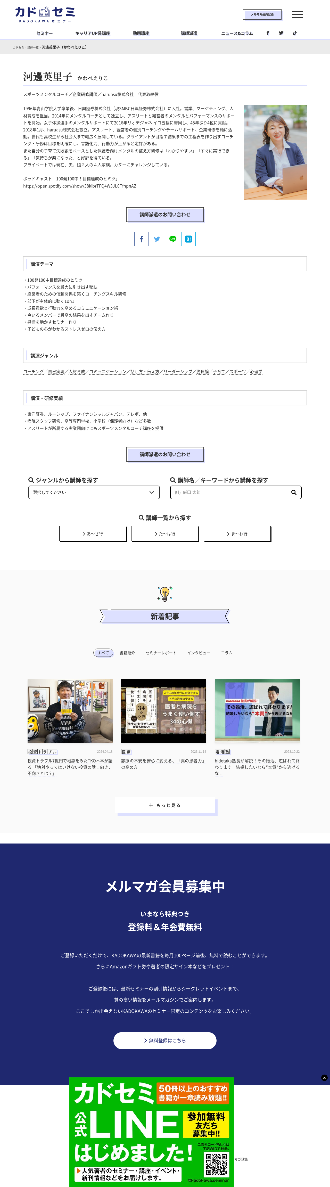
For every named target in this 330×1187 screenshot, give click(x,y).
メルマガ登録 (241, 1158)
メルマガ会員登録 (249, 14)
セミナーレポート (161, 651)
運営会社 (188, 1158)
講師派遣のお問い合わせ (165, 214)
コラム (227, 651)
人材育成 (77, 370)
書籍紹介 (127, 651)
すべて (103, 651)
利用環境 (213, 1158)
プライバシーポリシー (153, 1158)
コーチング (33, 370)
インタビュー (198, 651)
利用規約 (117, 1158)
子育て (219, 370)
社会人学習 (195, 1147)
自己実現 (56, 370)
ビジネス (133, 1147)
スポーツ (237, 370)
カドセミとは (89, 1158)
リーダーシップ (177, 370)
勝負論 (202, 370)
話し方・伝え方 (144, 370)
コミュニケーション (107, 370)
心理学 (256, 370)
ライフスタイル (163, 1147)
